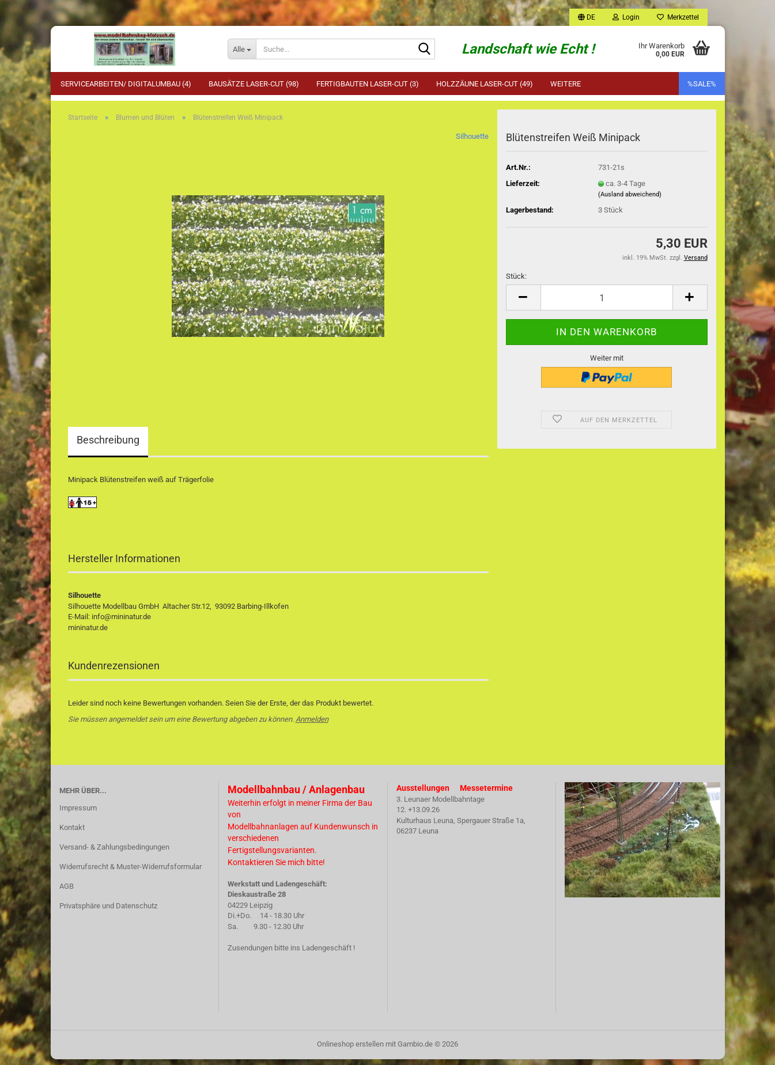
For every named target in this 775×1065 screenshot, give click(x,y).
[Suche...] (242, 49)
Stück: (516, 282)
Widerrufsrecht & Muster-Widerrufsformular (130, 872)
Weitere (565, 83)
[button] (586, 17)
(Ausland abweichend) (629, 200)
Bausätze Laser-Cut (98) (254, 83)
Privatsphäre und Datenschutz (108, 911)
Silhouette (472, 142)
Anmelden (312, 725)
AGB (66, 892)
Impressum (78, 814)
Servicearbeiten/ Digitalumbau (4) (126, 83)
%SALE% (701, 83)
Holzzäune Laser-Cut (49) (484, 83)
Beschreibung (108, 446)
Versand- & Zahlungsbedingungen (114, 852)
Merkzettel (678, 17)
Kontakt (72, 833)
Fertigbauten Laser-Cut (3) (367, 83)
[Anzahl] (606, 303)
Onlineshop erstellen (350, 1049)
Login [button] (626, 17)
